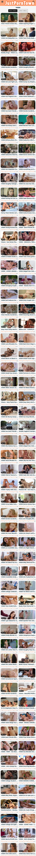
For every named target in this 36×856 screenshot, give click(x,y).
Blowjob (27, 25)
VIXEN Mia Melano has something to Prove (9, 446)
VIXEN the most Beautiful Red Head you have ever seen (9, 533)
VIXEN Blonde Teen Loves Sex (27, 125)
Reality (30, 69)
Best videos (12, 10)
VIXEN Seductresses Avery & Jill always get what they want (27, 213)
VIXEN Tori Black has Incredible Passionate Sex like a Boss (9, 562)
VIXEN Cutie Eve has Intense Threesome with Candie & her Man (27, 53)
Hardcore (15, 69)
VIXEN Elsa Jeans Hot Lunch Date (27, 853)
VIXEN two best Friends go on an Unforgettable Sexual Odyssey (9, 111)
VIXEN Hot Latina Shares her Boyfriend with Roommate (9, 664)
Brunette (4, 25)
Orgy (2, 797)
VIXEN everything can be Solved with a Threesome (27, 169)
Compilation (16, 681)
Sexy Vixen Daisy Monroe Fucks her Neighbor (9, 329)
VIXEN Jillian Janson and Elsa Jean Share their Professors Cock (9, 387)
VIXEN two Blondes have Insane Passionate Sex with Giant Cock (27, 751)
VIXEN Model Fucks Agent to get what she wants (27, 358)
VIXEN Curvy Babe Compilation (9, 504)
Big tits (3, 55)
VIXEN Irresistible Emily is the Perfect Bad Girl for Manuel (9, 577)
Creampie (28, 346)
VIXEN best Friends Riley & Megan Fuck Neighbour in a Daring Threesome (9, 737)
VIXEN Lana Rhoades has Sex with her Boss (9, 344)
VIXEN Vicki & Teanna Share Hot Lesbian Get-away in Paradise (9, 475)
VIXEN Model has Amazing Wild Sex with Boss (9, 373)
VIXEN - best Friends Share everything (27, 227)
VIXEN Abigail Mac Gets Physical (27, 446)
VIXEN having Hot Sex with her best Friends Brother (9, 198)
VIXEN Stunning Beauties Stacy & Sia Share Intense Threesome (27, 766)
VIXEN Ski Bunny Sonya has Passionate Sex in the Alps (9, 417)
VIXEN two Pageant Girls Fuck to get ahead (9, 96)
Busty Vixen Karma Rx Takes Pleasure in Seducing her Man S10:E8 (27, 606)
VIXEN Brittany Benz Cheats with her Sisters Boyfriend (9, 140)
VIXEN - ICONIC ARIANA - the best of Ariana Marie (9, 271)
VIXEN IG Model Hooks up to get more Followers (9, 256)
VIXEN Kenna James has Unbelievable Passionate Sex (27, 504)
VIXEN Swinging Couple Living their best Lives (9, 285)
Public (14, 608)
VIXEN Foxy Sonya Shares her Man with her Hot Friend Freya (27, 737)
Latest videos (23, 10)
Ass (25, 200)
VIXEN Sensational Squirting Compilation (9, 679)
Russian (31, 695)
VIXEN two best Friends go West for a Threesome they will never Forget (9, 431)
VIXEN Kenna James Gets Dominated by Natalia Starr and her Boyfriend (27, 154)
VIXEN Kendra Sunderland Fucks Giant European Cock (27, 111)
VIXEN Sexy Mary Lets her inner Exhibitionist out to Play (27, 402)
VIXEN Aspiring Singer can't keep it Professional (27, 23)
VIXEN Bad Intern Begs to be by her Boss (27, 344)
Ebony (8, 360)
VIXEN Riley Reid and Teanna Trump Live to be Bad (27, 562)
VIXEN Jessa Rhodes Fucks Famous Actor (9, 460)
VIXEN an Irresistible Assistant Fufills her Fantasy (9, 548)
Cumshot (16, 215)
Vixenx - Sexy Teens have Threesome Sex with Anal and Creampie (9, 402)
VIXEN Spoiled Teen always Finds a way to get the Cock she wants (27, 620)
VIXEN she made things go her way (27, 810)
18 (17, 40)
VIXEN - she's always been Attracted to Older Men (9, 766)
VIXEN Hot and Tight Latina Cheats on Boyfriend (9, 82)
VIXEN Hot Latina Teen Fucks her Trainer (9, 650)
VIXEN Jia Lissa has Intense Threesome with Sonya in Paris (27, 184)
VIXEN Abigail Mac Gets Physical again (27, 271)
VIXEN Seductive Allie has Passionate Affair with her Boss (27, 140)
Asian (3, 244)
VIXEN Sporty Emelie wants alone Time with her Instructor (9, 839)
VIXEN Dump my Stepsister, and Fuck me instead (27, 82)
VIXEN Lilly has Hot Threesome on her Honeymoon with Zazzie (27, 460)
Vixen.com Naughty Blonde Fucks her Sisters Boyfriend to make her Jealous (27, 519)
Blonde (8, 55)
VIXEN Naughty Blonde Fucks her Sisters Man (27, 67)
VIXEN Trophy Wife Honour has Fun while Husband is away (9, 489)
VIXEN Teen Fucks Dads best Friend (27, 38)
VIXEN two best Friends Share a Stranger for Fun (27, 708)
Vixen (12, 25)
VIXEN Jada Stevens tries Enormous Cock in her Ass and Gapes (27, 198)
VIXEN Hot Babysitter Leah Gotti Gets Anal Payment (9, 38)
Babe (20, 40)
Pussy (33, 98)
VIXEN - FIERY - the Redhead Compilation (9, 751)
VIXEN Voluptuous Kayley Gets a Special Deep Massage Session (27, 635)
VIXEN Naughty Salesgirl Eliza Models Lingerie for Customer (9, 184)
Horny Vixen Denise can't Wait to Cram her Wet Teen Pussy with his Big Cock (9, 213)
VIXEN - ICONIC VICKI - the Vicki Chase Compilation (27, 824)
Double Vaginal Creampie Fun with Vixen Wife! (27, 431)
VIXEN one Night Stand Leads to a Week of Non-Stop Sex (27, 548)
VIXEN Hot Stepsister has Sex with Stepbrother (9, 169)
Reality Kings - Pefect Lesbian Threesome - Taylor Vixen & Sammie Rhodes (9, 53)
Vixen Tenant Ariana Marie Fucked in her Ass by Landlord (9, 23)
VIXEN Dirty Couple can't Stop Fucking (27, 300)
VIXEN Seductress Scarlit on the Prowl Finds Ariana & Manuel (27, 679)
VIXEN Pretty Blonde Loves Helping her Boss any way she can (9, 635)
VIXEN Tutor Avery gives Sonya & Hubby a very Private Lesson (27, 256)
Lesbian (13, 55)
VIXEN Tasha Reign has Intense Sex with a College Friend (9, 722)
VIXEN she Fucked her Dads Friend (27, 577)
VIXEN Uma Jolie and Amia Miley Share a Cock (9, 853)
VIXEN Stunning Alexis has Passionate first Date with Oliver (27, 315)
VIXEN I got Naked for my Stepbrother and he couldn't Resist (9, 620)
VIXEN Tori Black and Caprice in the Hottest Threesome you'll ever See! (27, 591)
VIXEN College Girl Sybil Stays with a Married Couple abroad (9, 824)
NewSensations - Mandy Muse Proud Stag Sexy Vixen (9, 810)
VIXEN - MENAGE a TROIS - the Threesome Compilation (27, 242)
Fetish (16, 841)
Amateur (6, 710)
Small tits (27, 98)
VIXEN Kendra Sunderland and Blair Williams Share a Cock (9, 67)
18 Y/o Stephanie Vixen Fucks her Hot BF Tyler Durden (9, 708)
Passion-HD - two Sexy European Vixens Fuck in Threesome (27, 489)
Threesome (14, 244)
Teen (25, 127)
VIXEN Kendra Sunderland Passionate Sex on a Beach (9, 693)
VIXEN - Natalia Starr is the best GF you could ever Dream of (27, 285)
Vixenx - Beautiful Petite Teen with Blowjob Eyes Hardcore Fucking (27, 693)
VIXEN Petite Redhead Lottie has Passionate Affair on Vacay (27, 96)
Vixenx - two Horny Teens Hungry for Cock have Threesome (9, 242)
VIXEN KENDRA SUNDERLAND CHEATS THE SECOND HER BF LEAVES (27, 781)
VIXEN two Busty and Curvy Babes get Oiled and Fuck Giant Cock (9, 125)
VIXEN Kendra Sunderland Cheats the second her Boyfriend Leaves (9, 519)
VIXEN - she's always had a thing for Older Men (27, 839)
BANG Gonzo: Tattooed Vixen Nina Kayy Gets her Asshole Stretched (27, 664)
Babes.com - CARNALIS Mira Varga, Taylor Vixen (27, 329)
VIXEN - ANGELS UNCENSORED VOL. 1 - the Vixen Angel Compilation (27, 722)
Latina (16, 652)
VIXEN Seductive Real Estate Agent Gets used (9, 154)
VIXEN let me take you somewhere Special (27, 795)
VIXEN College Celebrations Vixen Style (9, 591)
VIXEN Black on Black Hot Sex (9, 358)
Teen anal (18, 404)
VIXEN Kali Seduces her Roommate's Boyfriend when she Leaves (9, 300)
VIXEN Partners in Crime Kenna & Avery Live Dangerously (27, 373)
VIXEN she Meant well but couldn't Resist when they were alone (27, 533)
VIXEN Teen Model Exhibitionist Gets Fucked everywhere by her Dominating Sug (9, 606)
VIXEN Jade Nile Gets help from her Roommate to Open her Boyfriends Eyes (27, 475)
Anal (8, 25)
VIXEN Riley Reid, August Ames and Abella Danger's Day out (9, 795)
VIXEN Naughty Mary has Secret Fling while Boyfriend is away (27, 650)
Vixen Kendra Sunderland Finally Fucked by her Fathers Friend (9, 315)
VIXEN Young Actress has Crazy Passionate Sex (9, 227)
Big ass (21, 200)
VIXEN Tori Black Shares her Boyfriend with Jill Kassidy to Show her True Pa (27, 387)
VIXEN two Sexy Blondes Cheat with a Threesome (27, 417)
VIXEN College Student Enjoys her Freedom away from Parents (9, 781)
